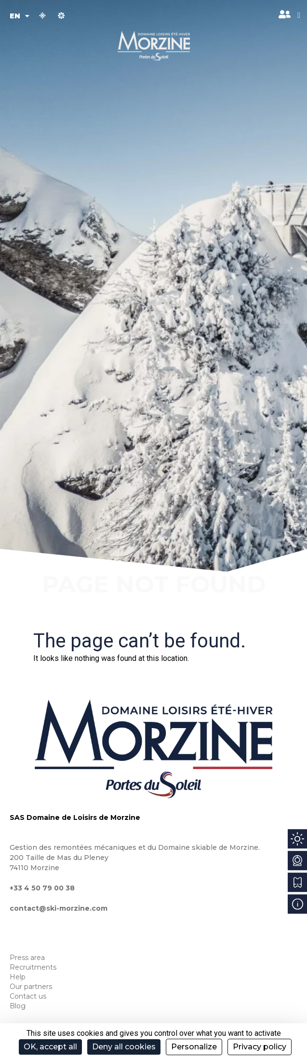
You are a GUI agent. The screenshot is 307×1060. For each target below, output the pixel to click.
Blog (18, 1006)
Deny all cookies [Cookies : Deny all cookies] (124, 1046)
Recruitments (33, 967)
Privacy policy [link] (259, 1046)
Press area (27, 957)
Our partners (31, 986)
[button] (298, 15)
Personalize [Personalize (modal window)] (194, 1046)
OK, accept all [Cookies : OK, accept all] (50, 1046)
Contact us (28, 996)
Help (18, 977)
